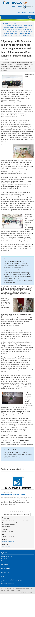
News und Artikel (6, 556)
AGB (2, 576)
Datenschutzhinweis (7, 584)
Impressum (4, 582)
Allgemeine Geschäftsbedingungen (12, 580)
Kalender (4, 558)
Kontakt (31, 12)
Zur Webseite (6, 546)
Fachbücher (5, 568)
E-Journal (13, 24)
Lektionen (4, 564)
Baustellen (5, 572)
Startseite (6, 24)
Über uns (24, 12)
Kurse (3, 560)
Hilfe (18, 12)
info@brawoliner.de (8, 541)
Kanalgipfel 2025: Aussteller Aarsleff (13, 494)
